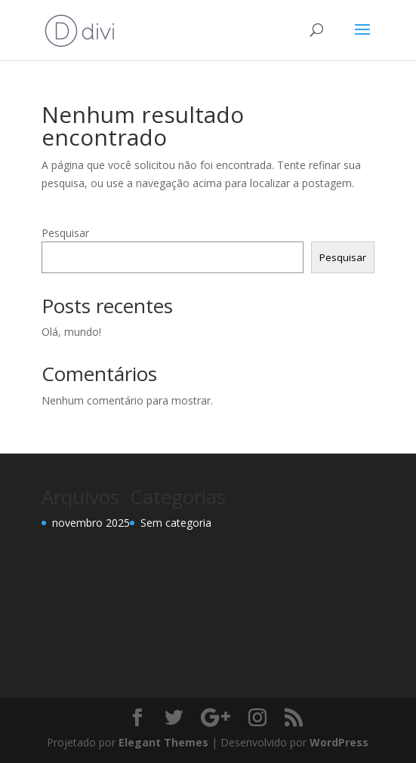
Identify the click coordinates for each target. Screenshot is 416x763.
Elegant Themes (163, 742)
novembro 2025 (91, 522)
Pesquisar (65, 233)
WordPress (339, 742)
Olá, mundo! (71, 332)
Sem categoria (175, 522)
